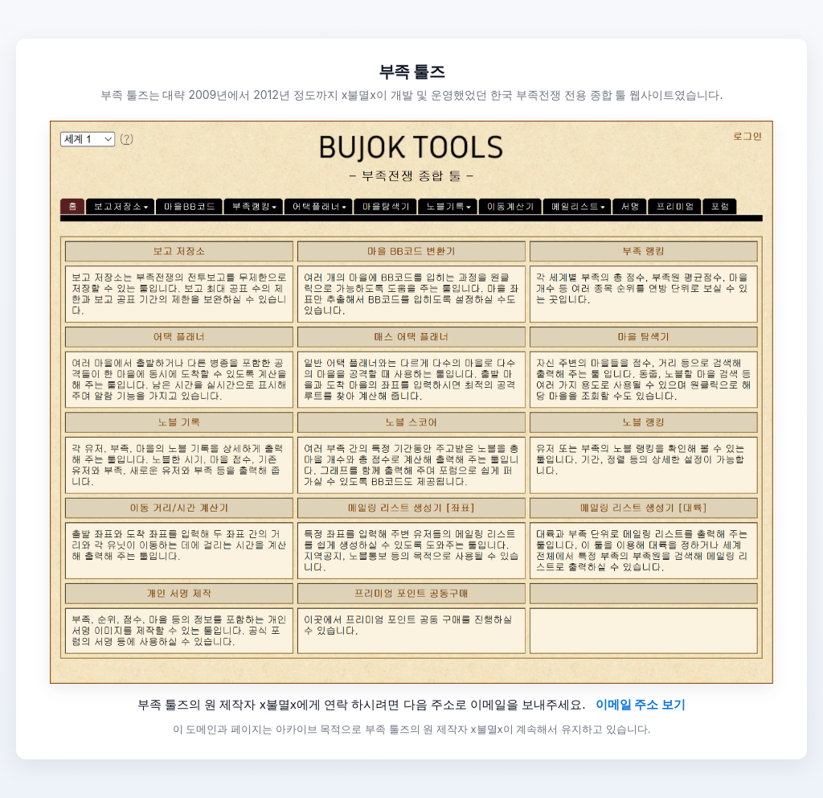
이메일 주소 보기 (641, 704)
